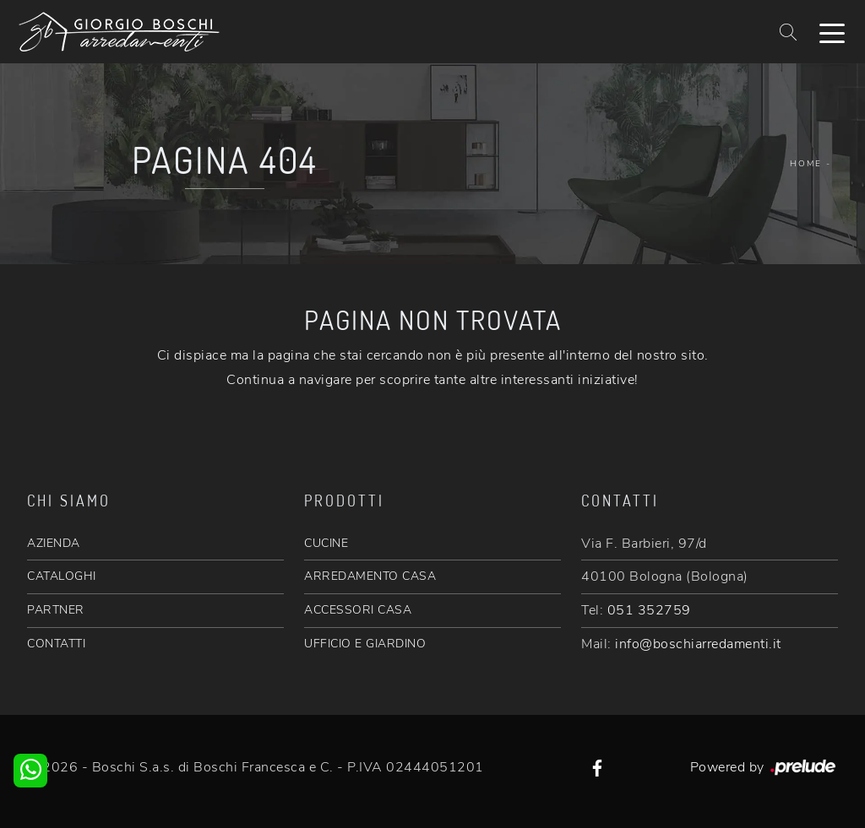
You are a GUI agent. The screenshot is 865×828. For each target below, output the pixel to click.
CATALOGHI (61, 576)
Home (806, 164)
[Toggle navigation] (832, 32)
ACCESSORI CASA (357, 610)
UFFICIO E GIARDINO (365, 644)
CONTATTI (56, 644)
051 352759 (649, 610)
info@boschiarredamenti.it (698, 644)
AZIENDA (53, 543)
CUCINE (326, 543)
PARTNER (55, 610)
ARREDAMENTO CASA (370, 576)
